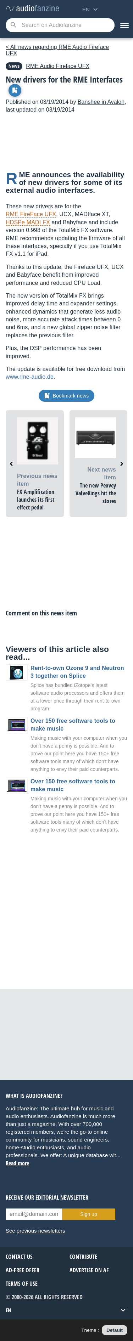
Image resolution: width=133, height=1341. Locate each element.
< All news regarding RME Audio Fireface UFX (57, 50)
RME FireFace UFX (31, 214)
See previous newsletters (35, 1231)
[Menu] (123, 25)
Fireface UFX (57, 66)
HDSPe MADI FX (28, 222)
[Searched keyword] (60, 25)
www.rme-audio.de (30, 377)
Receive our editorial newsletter (47, 1197)
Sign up (88, 1214)
